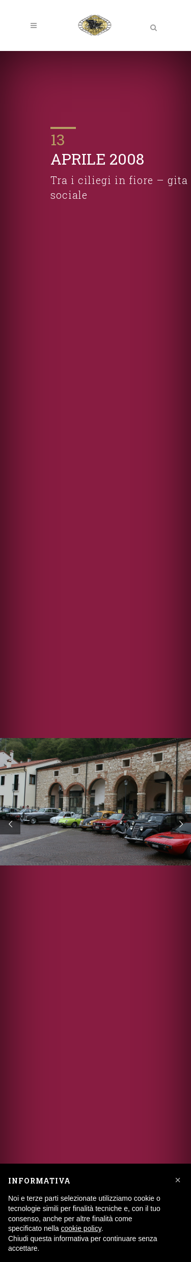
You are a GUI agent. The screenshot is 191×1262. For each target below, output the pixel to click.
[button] (178, 1180)
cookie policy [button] (81, 1228)
